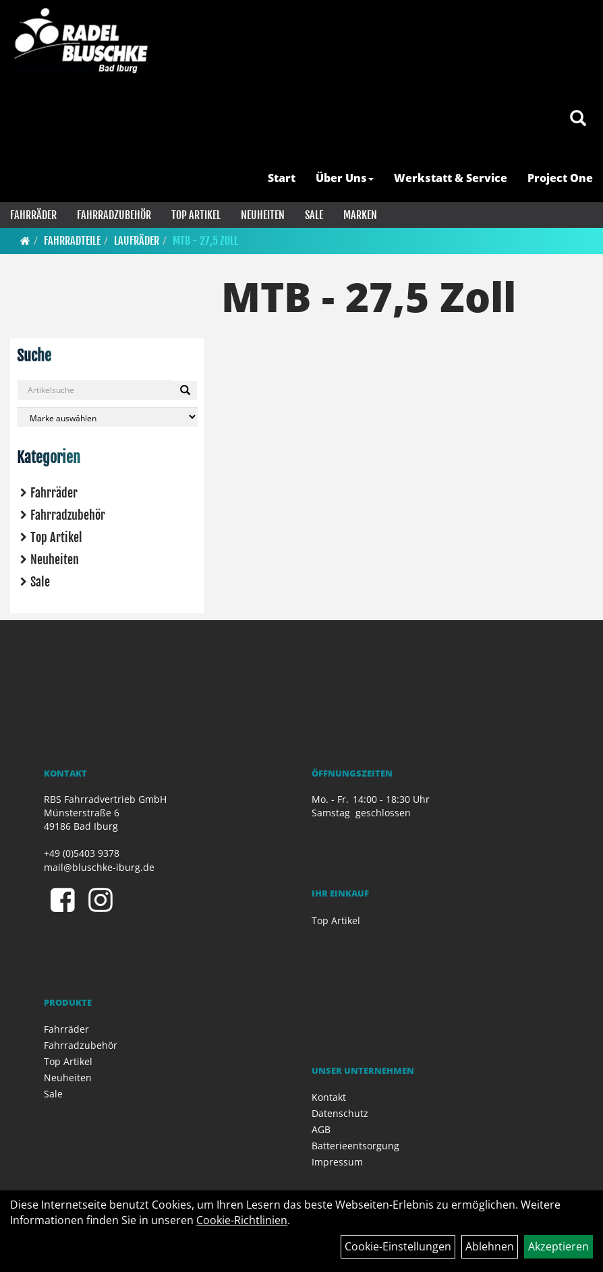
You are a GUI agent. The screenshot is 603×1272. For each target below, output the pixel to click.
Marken (360, 215)
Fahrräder (33, 215)
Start (281, 178)
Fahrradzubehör (114, 215)
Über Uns (345, 178)
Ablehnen (489, 1246)
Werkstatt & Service (450, 178)
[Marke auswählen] (107, 417)
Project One (560, 178)
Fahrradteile (72, 240)
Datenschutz (340, 1113)
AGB (321, 1129)
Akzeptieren (558, 1246)
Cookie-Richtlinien (241, 1220)
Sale (314, 215)
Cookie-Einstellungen (398, 1246)
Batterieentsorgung (355, 1145)
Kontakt (329, 1097)
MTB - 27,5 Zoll (205, 240)
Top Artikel (196, 215)
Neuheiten (263, 215)
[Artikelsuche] (578, 119)
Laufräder (136, 240)
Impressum (337, 1161)
